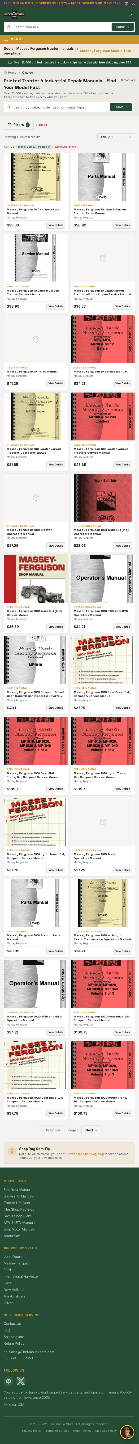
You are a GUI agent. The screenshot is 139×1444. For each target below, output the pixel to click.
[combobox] (69, 27)
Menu (12, 39)
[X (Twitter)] (21, 1381)
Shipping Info (14, 1337)
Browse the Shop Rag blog (85, 1154)
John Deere (13, 1257)
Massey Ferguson (17, 1263)
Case (8, 1283)
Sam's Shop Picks (18, 1216)
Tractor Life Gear (17, 1203)
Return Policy (14, 1343)
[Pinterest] (8, 1381)
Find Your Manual (17, 1190)
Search (122, 27)
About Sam (12, 1236)
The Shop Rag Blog (19, 1209)
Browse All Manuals (19, 1196)
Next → (91, 1130)
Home (10, 72)
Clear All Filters (65, 147)
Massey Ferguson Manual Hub (107, 51)
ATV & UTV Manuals (19, 1223)
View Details (55, 225)
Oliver (8, 1303)
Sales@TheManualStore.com (31, 1352)
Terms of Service (57, 1430)
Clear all (41, 124)
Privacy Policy (32, 1430)
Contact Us (12, 1324)
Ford (7, 1270)
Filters (19, 124)
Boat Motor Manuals (19, 1229)
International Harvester (21, 1276)
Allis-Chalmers (15, 1296)
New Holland (14, 1290)
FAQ (7, 1330)
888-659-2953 (21, 1358)
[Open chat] (127, 1432)
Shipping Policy (106, 1430)
